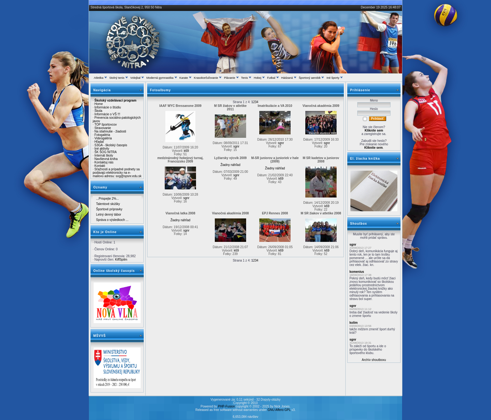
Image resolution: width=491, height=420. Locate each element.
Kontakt (100, 166)
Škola (98, 110)
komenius (356, 271)
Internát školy (104, 155)
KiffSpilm (121, 259)
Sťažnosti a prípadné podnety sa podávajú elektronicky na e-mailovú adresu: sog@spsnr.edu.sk (117, 173)
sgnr (236, 146)
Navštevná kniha (106, 159)
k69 (186, 150)
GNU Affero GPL (279, 410)
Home (99, 104)
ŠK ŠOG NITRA (106, 152)
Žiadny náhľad (230, 165)
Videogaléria (103, 138)
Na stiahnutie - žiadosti (110, 131)
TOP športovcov (105, 124)
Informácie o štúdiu (108, 107)
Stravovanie (103, 128)
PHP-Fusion (226, 406)
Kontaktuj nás (104, 162)
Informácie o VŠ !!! (107, 114)
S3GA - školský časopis (111, 145)
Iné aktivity (102, 148)
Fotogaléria (102, 135)
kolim (353, 322)
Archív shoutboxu (374, 360)
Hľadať (99, 141)
